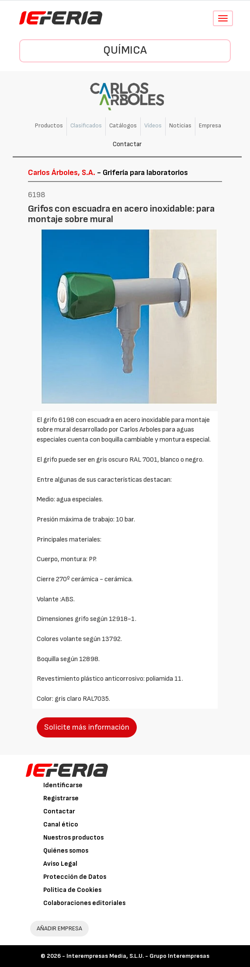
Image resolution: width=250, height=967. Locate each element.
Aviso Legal (60, 864)
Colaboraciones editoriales (84, 903)
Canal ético (60, 824)
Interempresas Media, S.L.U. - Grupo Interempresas (137, 956)
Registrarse (61, 798)
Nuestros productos (73, 837)
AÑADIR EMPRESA (59, 928)
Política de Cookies (72, 890)
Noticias (180, 125)
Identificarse (63, 785)
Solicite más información (86, 727)
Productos (49, 125)
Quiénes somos (65, 851)
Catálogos (123, 125)
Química (125, 50)
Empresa (210, 125)
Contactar (127, 144)
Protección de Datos (74, 877)
